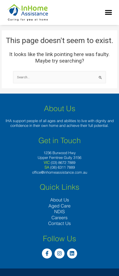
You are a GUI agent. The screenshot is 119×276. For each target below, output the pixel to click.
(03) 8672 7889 (63, 162)
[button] (108, 12)
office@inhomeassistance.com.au (59, 172)
